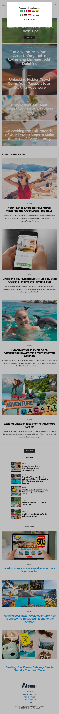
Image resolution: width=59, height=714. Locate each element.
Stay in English (29, 19)
